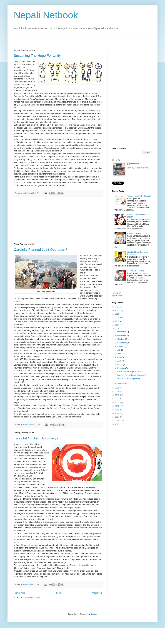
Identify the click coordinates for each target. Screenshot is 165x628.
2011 (117, 402)
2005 (117, 424)
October (121, 339)
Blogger (93, 614)
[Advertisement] (50, 39)
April (119, 361)
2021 (117, 310)
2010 (117, 406)
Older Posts (97, 593)
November (122, 335)
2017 (117, 325)
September (122, 343)
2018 (117, 321)
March (120, 365)
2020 (117, 314)
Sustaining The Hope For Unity (37, 56)
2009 (117, 410)
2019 (117, 318)
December (122, 332)
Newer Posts (20, 593)
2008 (117, 413)
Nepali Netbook (46, 15)
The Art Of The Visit (135, 271)
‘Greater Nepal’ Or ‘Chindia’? (139, 196)
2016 (117, 329)
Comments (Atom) (32, 597)
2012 (117, 399)
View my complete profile (137, 168)
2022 (117, 307)
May (119, 357)
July (119, 350)
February (121, 368)
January (121, 383)
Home (58, 593)
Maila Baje (134, 164)
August (120, 346)
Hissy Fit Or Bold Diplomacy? (36, 438)
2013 (117, 395)
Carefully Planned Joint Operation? (40, 250)
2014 (117, 392)
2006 (117, 421)
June (119, 354)
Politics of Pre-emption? (137, 233)
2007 (117, 417)
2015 (117, 388)
